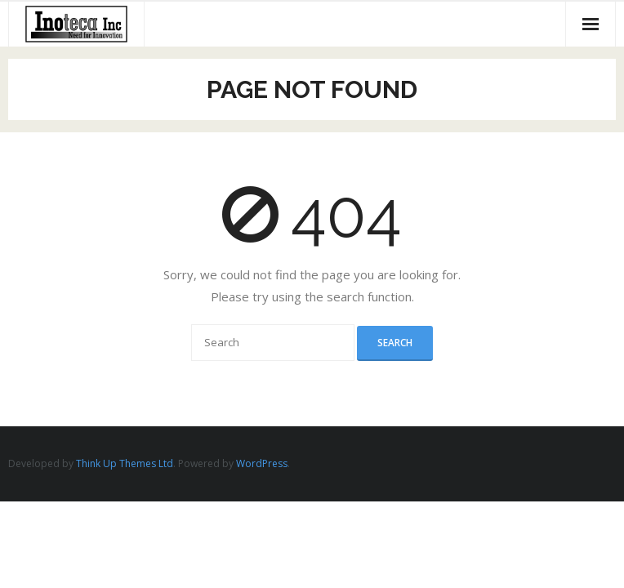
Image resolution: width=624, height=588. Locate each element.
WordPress (261, 463)
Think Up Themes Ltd (124, 463)
